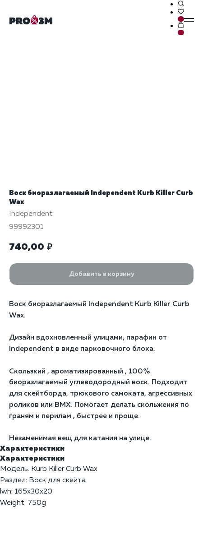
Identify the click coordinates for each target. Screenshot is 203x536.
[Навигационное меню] (189, 20)
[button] (181, 4)
